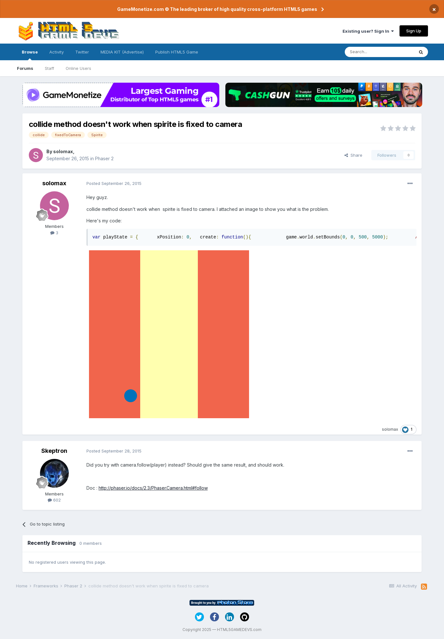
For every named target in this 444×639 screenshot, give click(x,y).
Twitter (82, 51)
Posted (113, 183)
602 (54, 499)
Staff (49, 68)
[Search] (379, 52)
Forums (25, 68)
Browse (30, 54)
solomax (63, 151)
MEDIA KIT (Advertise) (122, 51)
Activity (56, 51)
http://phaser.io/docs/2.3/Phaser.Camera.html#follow (153, 488)
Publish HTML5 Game (176, 51)
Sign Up (413, 30)
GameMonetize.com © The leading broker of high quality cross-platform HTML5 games (217, 9)
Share (353, 155)
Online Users (78, 68)
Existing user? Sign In (368, 31)
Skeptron (54, 450)
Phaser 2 (104, 158)
